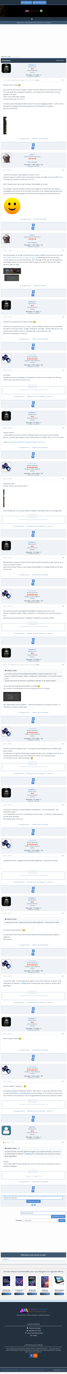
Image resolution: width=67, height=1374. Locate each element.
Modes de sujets (60, 60)
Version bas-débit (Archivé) (33, 1333)
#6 (63, 427)
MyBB (64, 1370)
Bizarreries (40, 22)
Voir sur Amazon (6, 1293)
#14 (63, 913)
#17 (63, 1081)
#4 (63, 317)
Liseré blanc (47, 22)
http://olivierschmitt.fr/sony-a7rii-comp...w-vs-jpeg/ (19, 257)
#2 (63, 169)
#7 (63, 478)
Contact (33, 1335)
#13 (63, 855)
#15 (63, 976)
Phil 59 (31, 1127)
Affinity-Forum (20, 22)
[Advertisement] (33, 40)
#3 (63, 250)
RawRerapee (26, 1093)
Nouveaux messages (33, 1328)
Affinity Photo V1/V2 (31, 22)
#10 (63, 664)
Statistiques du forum (33, 1330)
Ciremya (31, 65)
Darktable (14, 1093)
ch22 (31, 155)
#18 (63, 1142)
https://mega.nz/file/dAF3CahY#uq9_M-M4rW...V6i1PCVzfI (27, 442)
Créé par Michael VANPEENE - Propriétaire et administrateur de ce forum (22, 1370)
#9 (63, 606)
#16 (63, 1033)
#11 (63, 743)
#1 (63, 80)
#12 (63, 804)
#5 (63, 370)
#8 (63, 557)
